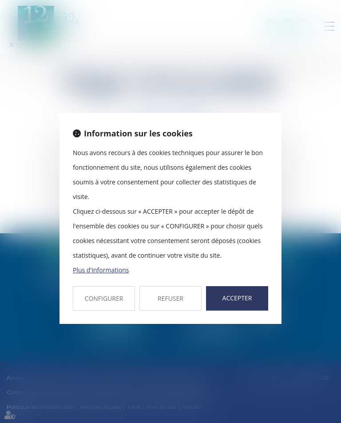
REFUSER (170, 298)
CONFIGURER (104, 298)
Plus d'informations (101, 270)
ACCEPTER (237, 298)
